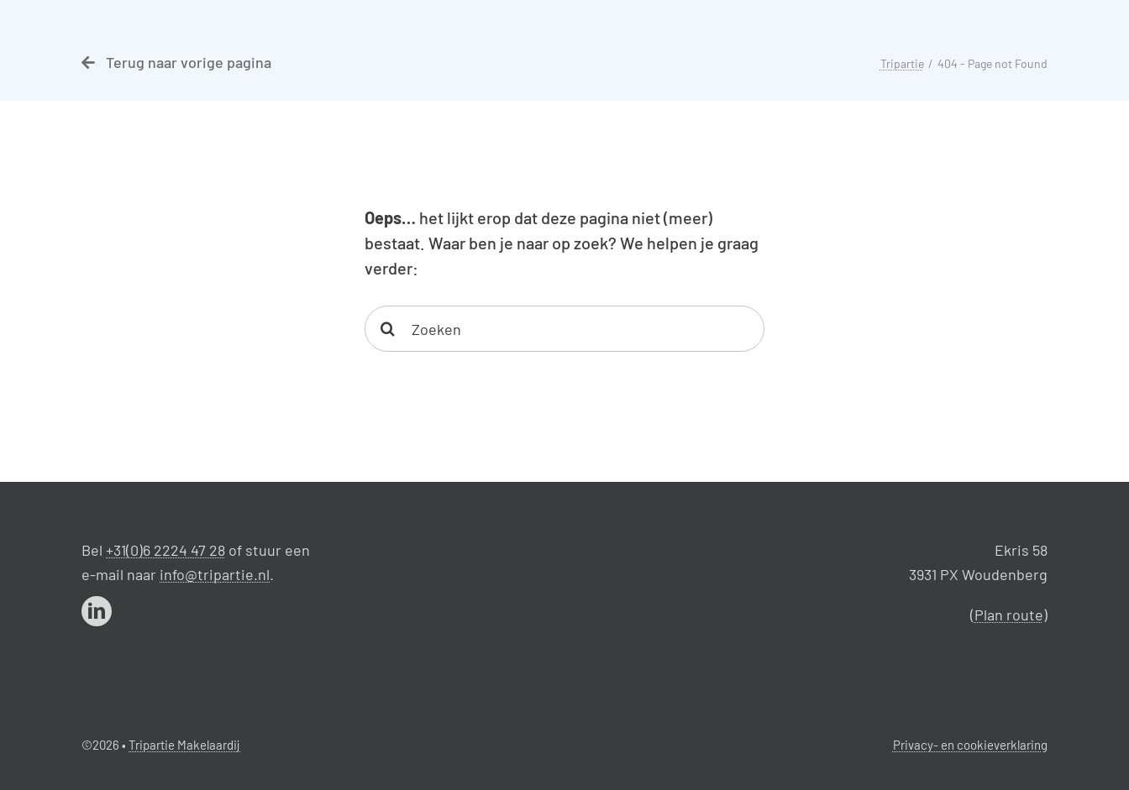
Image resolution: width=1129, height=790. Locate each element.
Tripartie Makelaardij (184, 744)
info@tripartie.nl (215, 574)
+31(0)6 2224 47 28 (165, 550)
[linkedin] (96, 611)
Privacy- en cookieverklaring (970, 744)
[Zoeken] (564, 329)
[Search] (388, 329)
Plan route (1008, 614)
